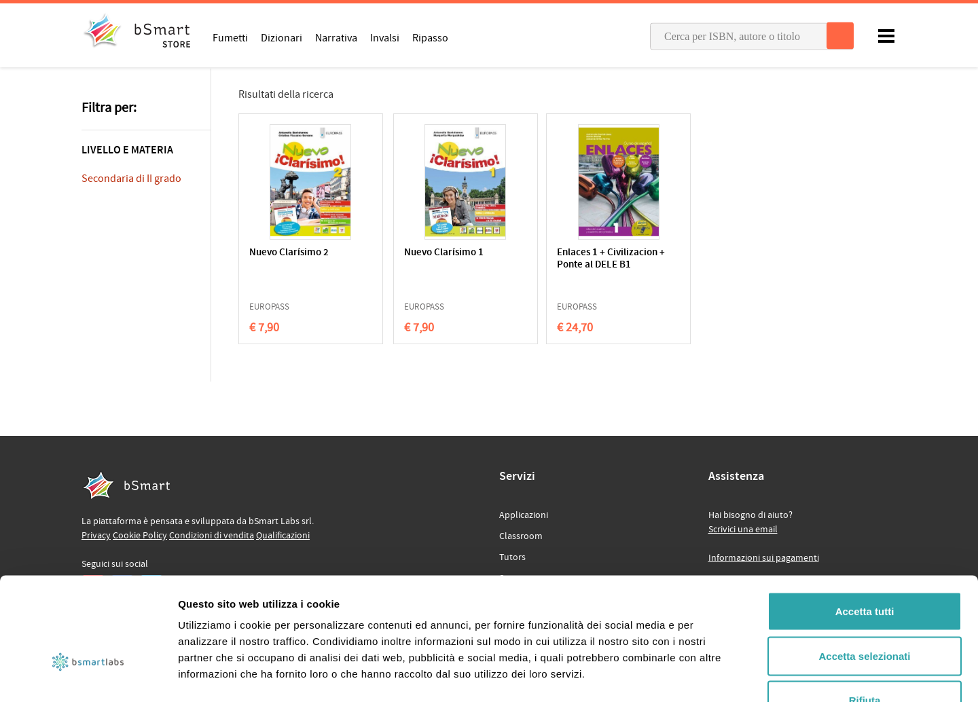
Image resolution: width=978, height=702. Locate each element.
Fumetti (230, 37)
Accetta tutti (864, 524)
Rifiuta (865, 612)
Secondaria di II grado (131, 178)
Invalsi (384, 37)
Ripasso (430, 37)
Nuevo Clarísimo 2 (289, 252)
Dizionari (281, 37)
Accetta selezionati (864, 568)
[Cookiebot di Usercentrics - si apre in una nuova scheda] (88, 675)
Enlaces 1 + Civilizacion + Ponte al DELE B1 (562, 265)
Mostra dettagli (714, 675)
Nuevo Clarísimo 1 (421, 252)
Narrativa (336, 37)
